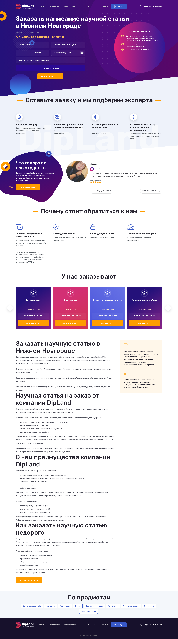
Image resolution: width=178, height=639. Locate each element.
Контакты (92, 6)
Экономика (149, 606)
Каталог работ (70, 6)
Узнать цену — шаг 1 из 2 (50, 76)
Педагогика (65, 606)
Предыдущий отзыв (102, 191)
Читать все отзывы (28, 187)
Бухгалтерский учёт (32, 606)
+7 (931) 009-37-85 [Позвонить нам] (151, 6)
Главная (19, 32)
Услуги (41, 6)
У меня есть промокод (50, 68)
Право (78, 606)
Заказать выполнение (33, 323)
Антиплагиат (54, 6)
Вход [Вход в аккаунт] (118, 6)
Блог (82, 6)
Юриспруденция (88, 611)
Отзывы (104, 6)
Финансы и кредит (131, 606)
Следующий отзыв (151, 191)
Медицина (50, 606)
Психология (113, 606)
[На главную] (25, 6)
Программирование (94, 606)
